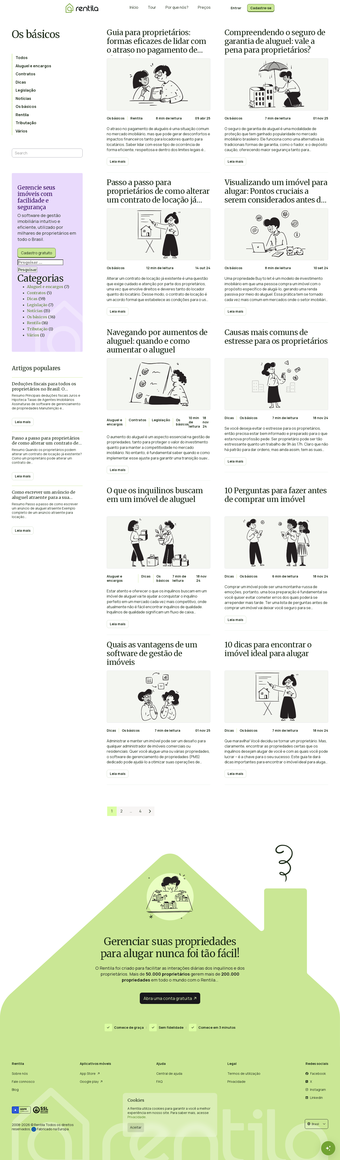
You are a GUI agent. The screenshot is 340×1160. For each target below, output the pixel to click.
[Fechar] (328, 1148)
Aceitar (135, 1127)
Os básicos (37, 316)
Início (134, 8)
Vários (33, 335)
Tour (152, 8)
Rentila (34, 322)
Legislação (37, 304)
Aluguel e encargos (45, 286)
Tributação (37, 329)
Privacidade (137, 1117)
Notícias (35, 310)
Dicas (32, 298)
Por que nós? (177, 8)
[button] (316, 1124)
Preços (204, 8)
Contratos (36, 292)
